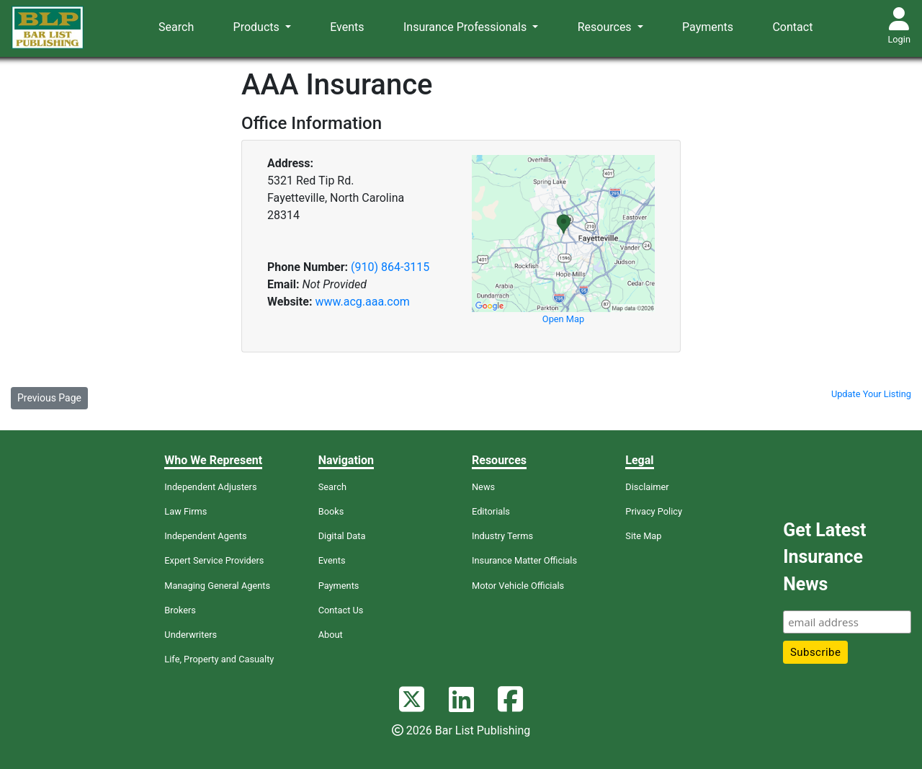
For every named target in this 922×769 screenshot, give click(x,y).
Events (347, 27)
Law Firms (185, 511)
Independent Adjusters (210, 486)
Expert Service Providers (214, 560)
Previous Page (49, 398)
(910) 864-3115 (390, 267)
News (483, 486)
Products (257, 27)
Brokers (180, 610)
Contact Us (341, 610)
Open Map (563, 319)
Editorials (491, 511)
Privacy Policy (653, 511)
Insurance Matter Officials (524, 560)
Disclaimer (646, 486)
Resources (606, 27)
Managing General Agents (217, 585)
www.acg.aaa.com (362, 301)
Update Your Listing (871, 393)
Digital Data (342, 535)
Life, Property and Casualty (219, 659)
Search (176, 27)
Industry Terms (502, 535)
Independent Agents (205, 535)
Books (331, 511)
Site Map (643, 535)
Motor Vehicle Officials (518, 585)
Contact (792, 27)
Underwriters (190, 634)
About (330, 634)
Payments (707, 27)
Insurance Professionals (466, 27)
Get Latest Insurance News (824, 557)
